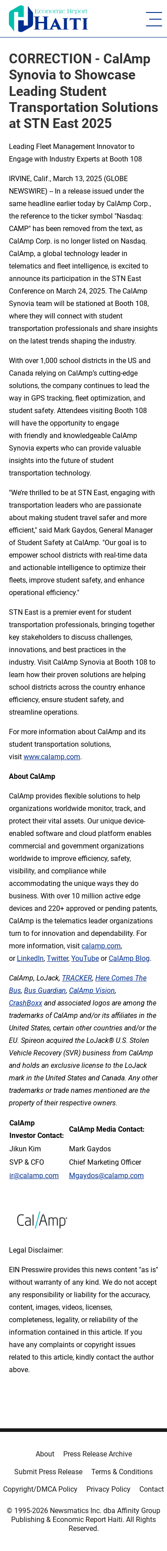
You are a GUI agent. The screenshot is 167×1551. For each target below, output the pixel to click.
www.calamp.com (52, 757)
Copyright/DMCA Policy (40, 1489)
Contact (151, 1489)
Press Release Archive (97, 1454)
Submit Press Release (48, 1472)
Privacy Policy (108, 1489)
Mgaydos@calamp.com (106, 1175)
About (45, 1454)
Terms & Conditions (122, 1472)
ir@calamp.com (34, 1175)
